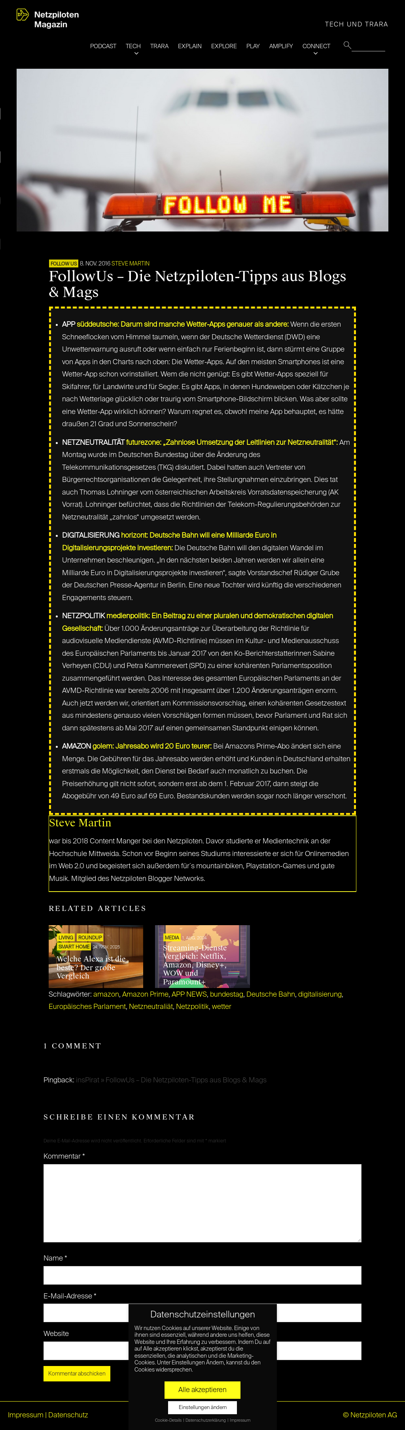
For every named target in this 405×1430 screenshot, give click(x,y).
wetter (221, 1006)
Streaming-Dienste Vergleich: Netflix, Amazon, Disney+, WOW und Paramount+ (195, 965)
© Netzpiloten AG (370, 1415)
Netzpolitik (192, 1006)
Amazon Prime (145, 994)
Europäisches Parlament (87, 1006)
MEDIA (172, 938)
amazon (106, 994)
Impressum (26, 1415)
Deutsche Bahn (270, 994)
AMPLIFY (281, 46)
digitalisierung (320, 994)
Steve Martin (131, 264)
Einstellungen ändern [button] (203, 1407)
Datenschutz (68, 1415)
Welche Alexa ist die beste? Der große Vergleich (91, 967)
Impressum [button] (240, 1420)
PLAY (253, 46)
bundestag (226, 994)
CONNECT (316, 46)
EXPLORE (224, 46)
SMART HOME (74, 947)
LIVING (66, 938)
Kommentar (64, 1156)
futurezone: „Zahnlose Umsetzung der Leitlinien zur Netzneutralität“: (232, 442)
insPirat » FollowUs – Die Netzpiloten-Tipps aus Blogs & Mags (171, 1080)
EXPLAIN (190, 46)
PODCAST (103, 46)
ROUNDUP (90, 938)
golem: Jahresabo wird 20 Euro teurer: (152, 746)
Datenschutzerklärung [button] (206, 1420)
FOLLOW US (64, 264)
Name (55, 1258)
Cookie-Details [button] (168, 1420)
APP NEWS (189, 994)
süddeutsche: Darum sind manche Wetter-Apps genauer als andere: (183, 324)
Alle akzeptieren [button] (202, 1390)
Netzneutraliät (151, 1006)
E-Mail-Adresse (70, 1296)
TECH (133, 46)
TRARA (159, 46)
